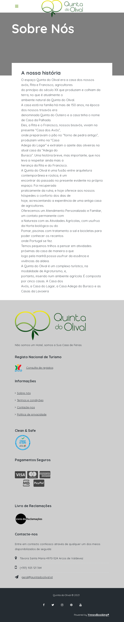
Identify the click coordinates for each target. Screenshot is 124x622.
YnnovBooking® (98, 614)
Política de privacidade (31, 414)
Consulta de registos (34, 367)
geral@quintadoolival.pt (37, 577)
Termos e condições (30, 400)
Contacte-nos (26, 407)
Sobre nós (24, 393)
